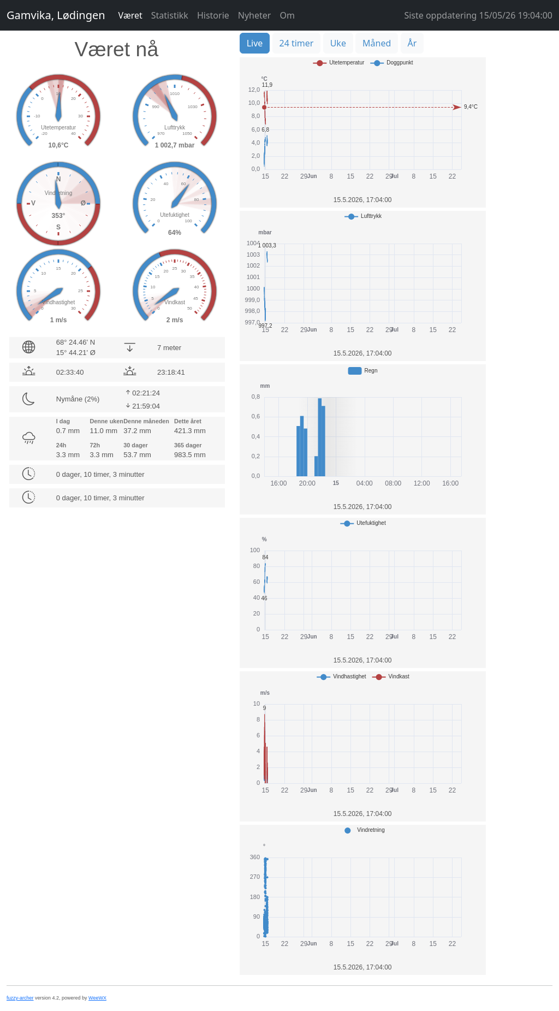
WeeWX (97, 998)
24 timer (297, 43)
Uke (338, 43)
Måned (376, 43)
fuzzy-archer (20, 998)
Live (255, 43)
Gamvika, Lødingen (56, 15)
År (412, 43)
